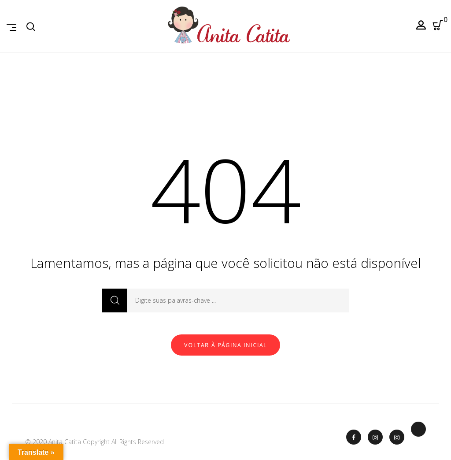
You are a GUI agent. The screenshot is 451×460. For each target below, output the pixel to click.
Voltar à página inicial (225, 345)
